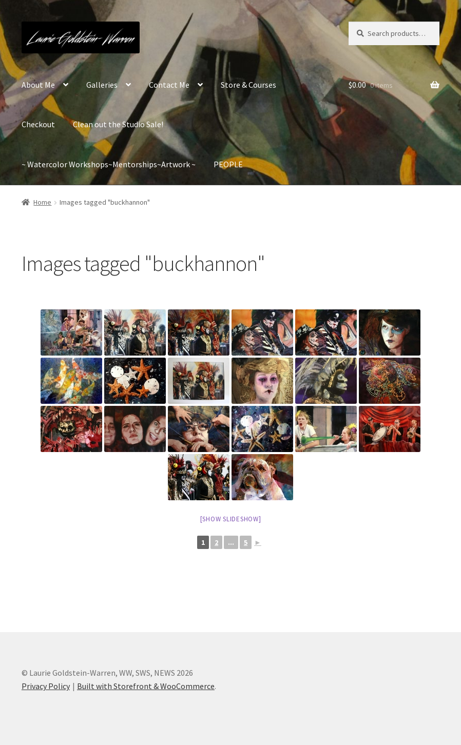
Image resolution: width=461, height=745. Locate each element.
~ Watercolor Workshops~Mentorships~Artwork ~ (109, 164)
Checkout (38, 124)
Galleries (102, 85)
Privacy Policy (46, 686)
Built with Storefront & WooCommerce (146, 686)
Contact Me (169, 85)
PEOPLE (228, 164)
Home (42, 202)
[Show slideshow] (230, 519)
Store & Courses (248, 85)
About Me (38, 85)
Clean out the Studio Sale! (118, 124)
